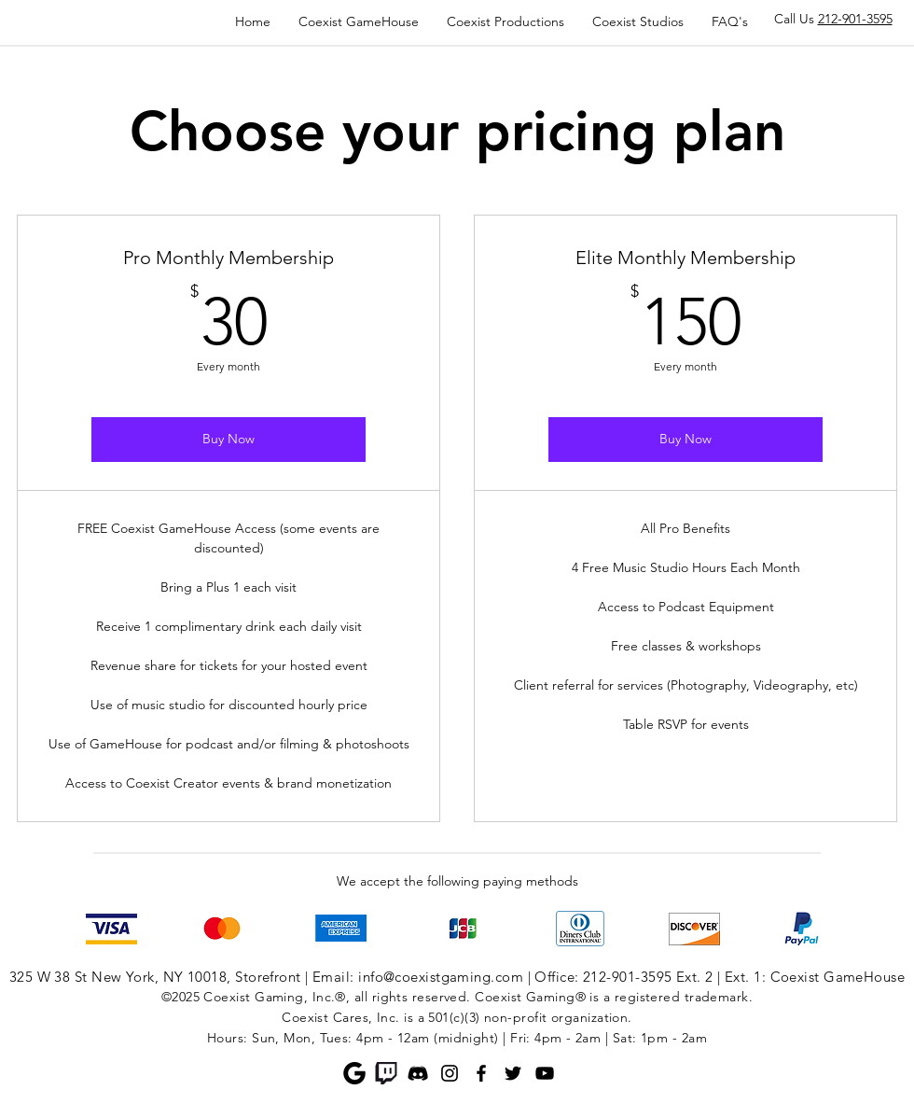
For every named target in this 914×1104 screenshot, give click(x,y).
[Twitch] (386, 1073)
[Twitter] (513, 1073)
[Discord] (418, 1073)
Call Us (833, 18)
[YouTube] (544, 1073)
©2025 (180, 996)
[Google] (354, 1073)
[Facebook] (481, 1073)
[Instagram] (449, 1073)
